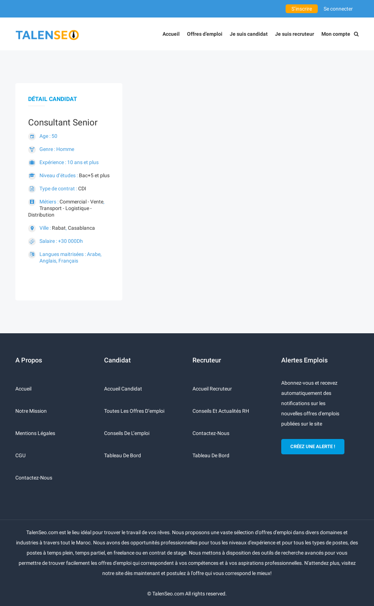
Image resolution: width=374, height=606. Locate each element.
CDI (82, 188)
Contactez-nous (33, 478)
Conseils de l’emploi (126, 433)
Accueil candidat (123, 389)
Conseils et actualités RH (220, 411)
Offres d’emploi (204, 34)
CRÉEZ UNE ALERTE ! (312, 446)
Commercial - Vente (81, 202)
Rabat (59, 228)
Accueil (171, 34)
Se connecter (338, 9)
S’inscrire (301, 9)
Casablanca (81, 228)
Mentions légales (35, 433)
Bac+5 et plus (94, 175)
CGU (20, 455)
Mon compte (335, 34)
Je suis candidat (249, 34)
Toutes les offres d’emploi (134, 411)
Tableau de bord (122, 455)
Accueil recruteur (212, 389)
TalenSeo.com (168, 594)
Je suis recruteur (294, 34)
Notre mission (31, 411)
